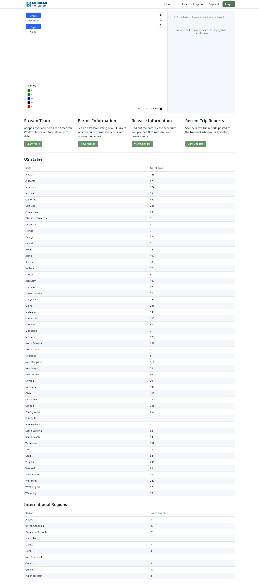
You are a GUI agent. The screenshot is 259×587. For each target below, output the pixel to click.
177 (152, 187)
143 (152, 174)
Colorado (31, 205)
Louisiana (31, 287)
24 (151, 249)
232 (152, 443)
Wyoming (31, 493)
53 (151, 193)
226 (152, 305)
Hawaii (29, 243)
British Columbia (35, 525)
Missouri (30, 324)
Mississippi (32, 330)
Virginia (30, 462)
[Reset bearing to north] (160, 25)
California (31, 199)
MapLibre (154, 109)
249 (152, 480)
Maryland (31, 299)
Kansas (29, 274)
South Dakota (33, 437)
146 (152, 299)
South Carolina (34, 430)
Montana (30, 337)
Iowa (28, 249)
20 (151, 380)
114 (152, 362)
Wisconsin (31, 480)
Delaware (31, 224)
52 (151, 293)
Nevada (30, 380)
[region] (94, 61)
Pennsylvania (33, 412)
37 (151, 268)
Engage (198, 4)
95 (151, 493)
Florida (29, 230)
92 (151, 430)
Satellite (33, 32)
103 (152, 393)
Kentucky (31, 280)
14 (151, 437)
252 (152, 412)
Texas (29, 449)
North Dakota (33, 349)
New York (31, 387)
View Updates (195, 143)
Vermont (30, 468)
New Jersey (32, 368)
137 (152, 449)
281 (152, 205)
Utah (28, 455)
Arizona (30, 193)
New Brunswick (34, 557)
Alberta (30, 519)
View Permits (88, 143)
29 (151, 368)
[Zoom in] (160, 15)
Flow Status (33, 21)
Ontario (30, 563)
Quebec (30, 569)
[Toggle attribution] (161, 109)
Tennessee (31, 443)
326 (152, 487)
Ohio (28, 393)
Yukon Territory (34, 575)
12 (151, 287)
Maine (29, 305)
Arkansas (31, 187)
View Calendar (142, 143)
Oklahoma (31, 399)
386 (152, 474)
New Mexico (32, 374)
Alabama (30, 180)
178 (152, 237)
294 (152, 462)
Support (214, 4)
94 (151, 455)
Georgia (30, 237)
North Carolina (34, 343)
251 (152, 343)
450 (152, 199)
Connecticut (32, 212)
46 (151, 374)
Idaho (29, 255)
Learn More (33, 143)
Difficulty (33, 16)
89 (151, 468)
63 (151, 324)
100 (152, 280)
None (29, 550)
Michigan (31, 312)
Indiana (30, 268)
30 (151, 212)
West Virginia (33, 487)
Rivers (168, 4)
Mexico (29, 544)
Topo (33, 27)
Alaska (29, 174)
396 (152, 387)
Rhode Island (33, 424)
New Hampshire (34, 362)
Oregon (30, 405)
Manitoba (31, 538)
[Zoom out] (160, 20)
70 (152, 532)
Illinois (29, 262)
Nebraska (31, 355)
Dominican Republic (37, 532)
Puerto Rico (32, 418)
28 (151, 399)
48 (151, 262)
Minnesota (31, 318)
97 (151, 180)
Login (228, 4)
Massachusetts (34, 293)
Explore (182, 4)
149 (152, 312)
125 (152, 337)
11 (151, 418)
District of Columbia (36, 218)
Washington (32, 474)
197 (152, 255)
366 (152, 405)
